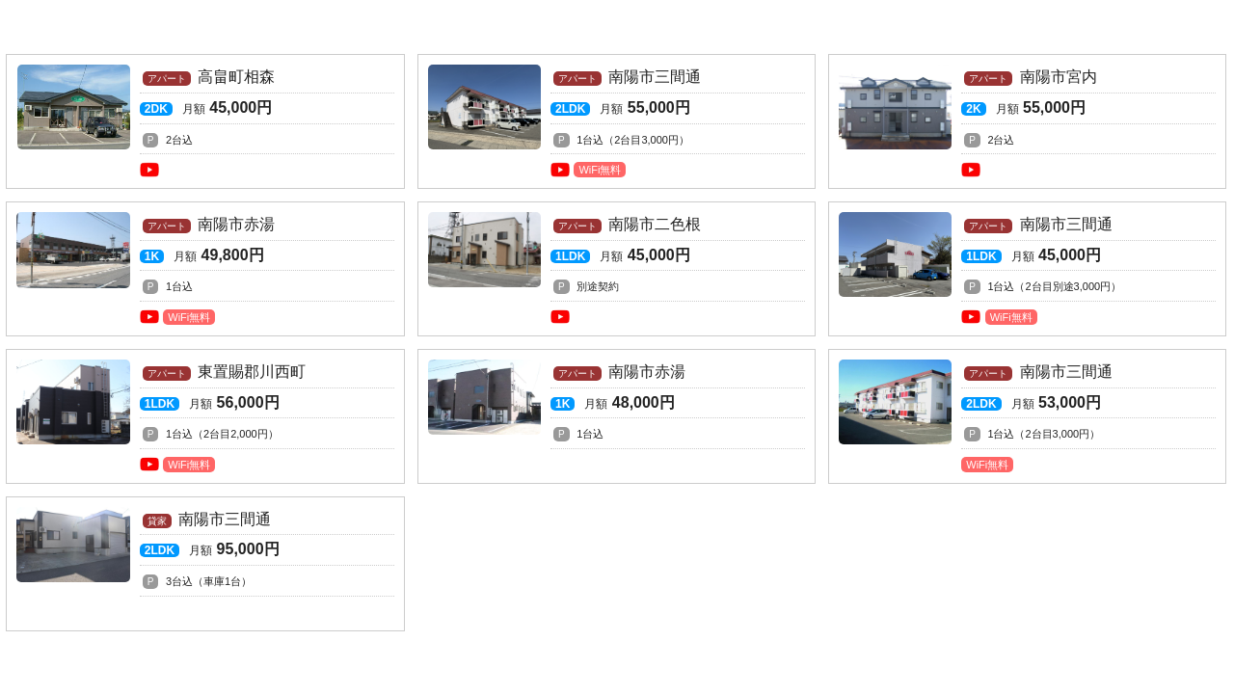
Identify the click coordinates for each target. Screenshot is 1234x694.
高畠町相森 (204, 120)
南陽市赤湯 (204, 268)
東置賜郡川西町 (204, 416)
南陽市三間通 (616, 121)
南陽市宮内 (1027, 120)
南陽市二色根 (616, 268)
